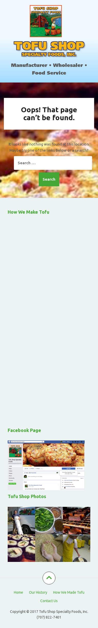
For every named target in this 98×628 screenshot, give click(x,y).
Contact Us (49, 601)
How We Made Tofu (68, 592)
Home (18, 592)
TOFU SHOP (49, 46)
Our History (38, 592)
